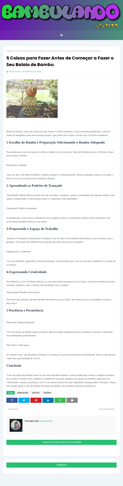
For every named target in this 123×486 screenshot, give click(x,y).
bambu (36, 392)
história (25, 51)
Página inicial (13, 51)
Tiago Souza (14, 71)
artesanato (22, 392)
